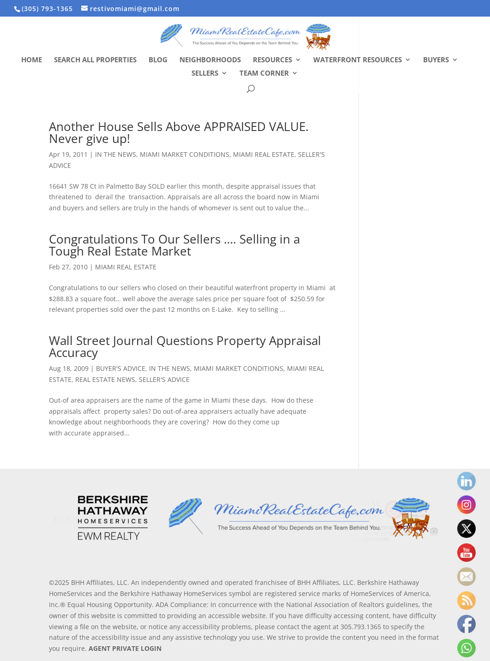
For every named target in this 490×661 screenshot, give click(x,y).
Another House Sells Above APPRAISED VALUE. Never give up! (179, 132)
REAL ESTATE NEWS (105, 379)
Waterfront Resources (357, 60)
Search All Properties (95, 60)
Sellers (204, 73)
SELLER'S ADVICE (164, 379)
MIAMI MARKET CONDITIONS (184, 154)
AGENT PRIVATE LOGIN (125, 648)
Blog (158, 60)
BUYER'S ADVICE (120, 368)
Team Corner (264, 73)
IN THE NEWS (115, 154)
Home (31, 60)
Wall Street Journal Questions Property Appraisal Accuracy (185, 346)
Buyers (436, 60)
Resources (272, 60)
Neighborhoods (210, 60)
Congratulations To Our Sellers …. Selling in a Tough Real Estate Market (174, 245)
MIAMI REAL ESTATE (263, 154)
